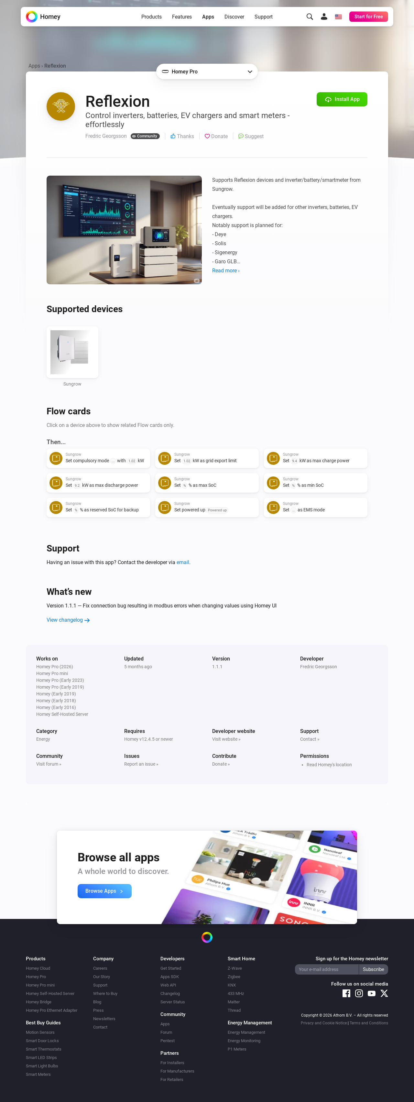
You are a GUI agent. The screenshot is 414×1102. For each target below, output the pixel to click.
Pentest (167, 1040)
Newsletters (104, 1018)
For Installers (172, 1062)
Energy (43, 739)
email (183, 562)
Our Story (101, 976)
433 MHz (236, 993)
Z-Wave (235, 968)
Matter (234, 1001)
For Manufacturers (177, 1071)
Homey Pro (36, 976)
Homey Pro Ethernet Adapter (51, 1010)
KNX (232, 985)
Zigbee (234, 976)
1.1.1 (217, 666)
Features (182, 20)
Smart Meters (38, 1074)
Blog (97, 1001)
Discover (234, 20)
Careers (100, 968)
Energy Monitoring (244, 1040)
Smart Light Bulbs (42, 1066)
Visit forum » (48, 764)
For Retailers (171, 1079)
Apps (208, 20)
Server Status (172, 1001)
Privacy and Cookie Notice (324, 1023)
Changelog (170, 993)
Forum (166, 1032)
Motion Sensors (40, 1032)
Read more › (226, 270)
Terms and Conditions (369, 1023)
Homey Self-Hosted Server (50, 993)
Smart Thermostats (43, 1049)
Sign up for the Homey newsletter (352, 959)
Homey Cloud (38, 968)
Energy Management (246, 1032)
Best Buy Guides (43, 1023)
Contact (100, 1027)
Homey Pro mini (40, 985)
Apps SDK (169, 976)
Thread (234, 1010)
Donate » (221, 764)
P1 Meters (237, 1049)
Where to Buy (105, 993)
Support (264, 20)
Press (98, 1010)
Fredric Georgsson (318, 666)
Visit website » (226, 739)
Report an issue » (141, 764)
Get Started (170, 968)
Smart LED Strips (41, 1057)
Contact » (310, 739)
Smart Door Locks (42, 1040)
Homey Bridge (38, 1001)
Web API (168, 985)
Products (151, 20)
